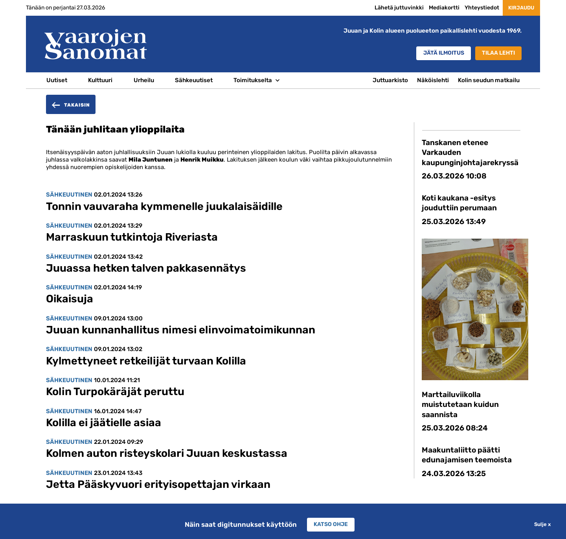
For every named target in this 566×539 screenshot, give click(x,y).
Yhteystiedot (474, 7)
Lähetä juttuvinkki (391, 7)
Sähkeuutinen (69, 194)
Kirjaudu (517, 7)
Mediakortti (436, 7)
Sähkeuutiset (194, 80)
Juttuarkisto (390, 80)
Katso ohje (330, 524)
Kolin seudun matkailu (489, 80)
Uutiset (56, 80)
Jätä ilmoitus (436, 53)
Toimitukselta (252, 80)
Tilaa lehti (497, 53)
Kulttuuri (100, 80)
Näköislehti (433, 80)
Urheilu (144, 80)
